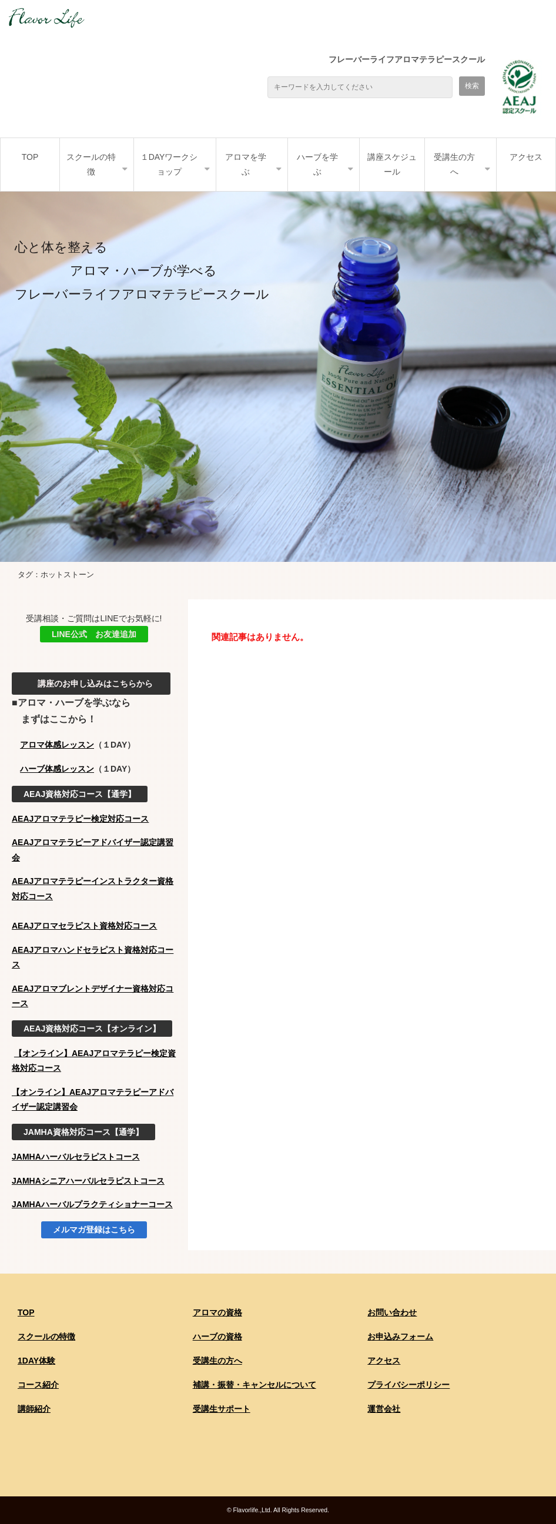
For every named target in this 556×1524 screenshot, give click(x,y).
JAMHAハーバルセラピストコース (76, 1156)
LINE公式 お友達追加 (94, 634)
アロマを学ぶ (245, 164)
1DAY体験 (36, 1360)
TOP (30, 157)
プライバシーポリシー (408, 1384)
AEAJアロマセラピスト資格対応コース (84, 925)
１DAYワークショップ (169, 164)
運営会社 (383, 1409)
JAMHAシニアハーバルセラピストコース (88, 1180)
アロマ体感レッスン (57, 744)
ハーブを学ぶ (317, 164)
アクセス (526, 157)
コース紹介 (38, 1384)
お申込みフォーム (400, 1336)
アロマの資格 (217, 1312)
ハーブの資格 (217, 1336)
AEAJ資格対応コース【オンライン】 (92, 1028)
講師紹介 (34, 1409)
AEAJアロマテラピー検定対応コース (80, 818)
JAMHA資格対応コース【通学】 (83, 1132)
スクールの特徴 (91, 164)
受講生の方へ (454, 164)
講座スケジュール (392, 164)
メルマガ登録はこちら (94, 1229)
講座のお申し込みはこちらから (91, 683)
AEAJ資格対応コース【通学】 (80, 794)
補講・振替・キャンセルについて (254, 1384)
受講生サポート (221, 1409)
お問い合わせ (392, 1312)
